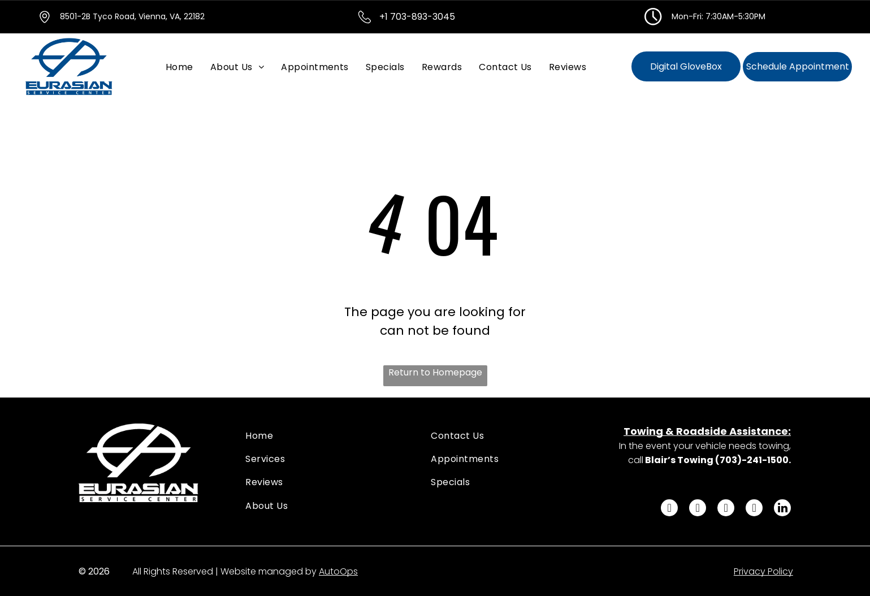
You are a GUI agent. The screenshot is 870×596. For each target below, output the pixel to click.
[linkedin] (782, 509)
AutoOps (338, 571)
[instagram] (725, 509)
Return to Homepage (435, 372)
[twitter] (697, 509)
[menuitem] (179, 66)
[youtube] (754, 509)
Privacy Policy (763, 571)
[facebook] (669, 509)
